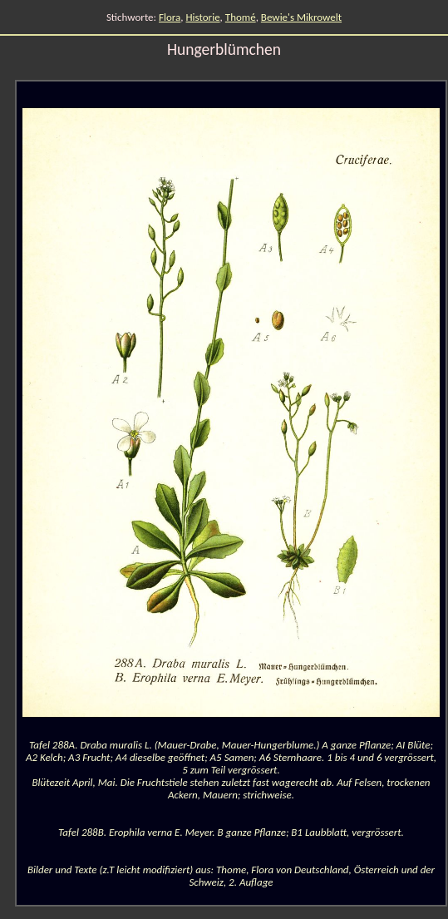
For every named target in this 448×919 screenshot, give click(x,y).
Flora (169, 17)
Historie (203, 17)
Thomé (240, 17)
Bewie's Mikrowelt (301, 17)
